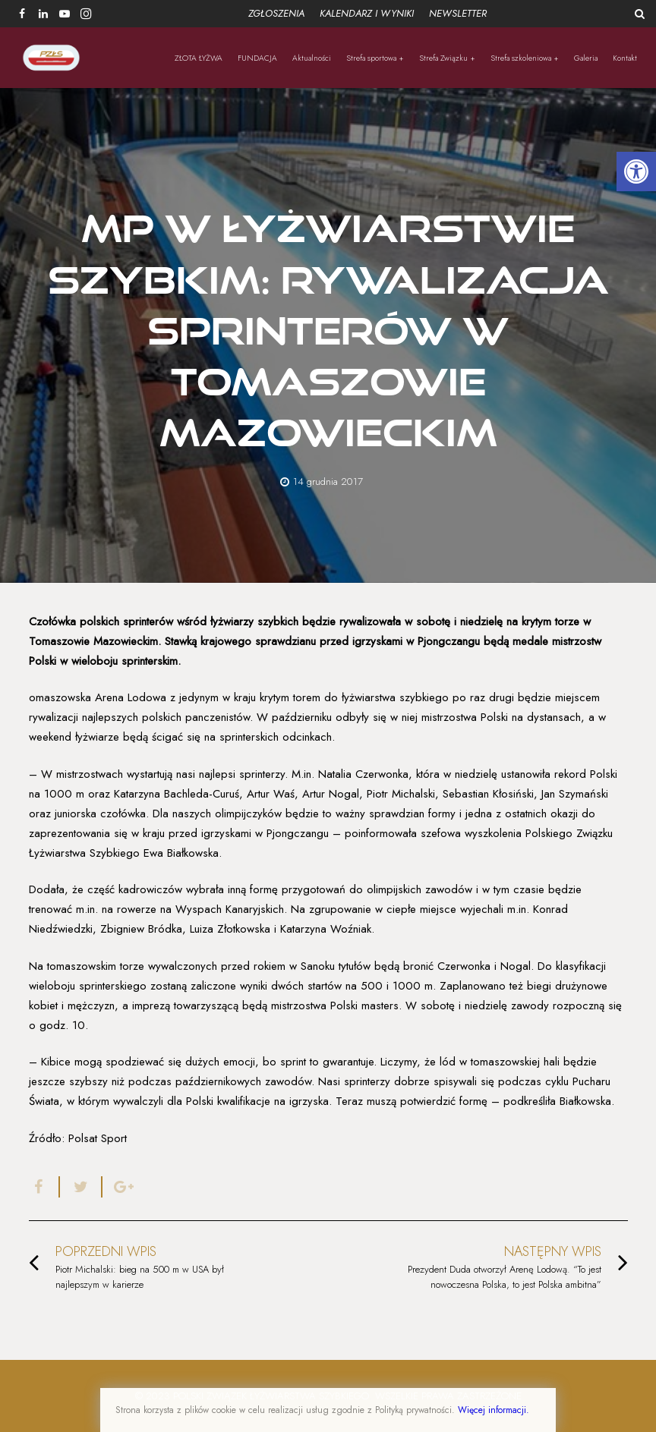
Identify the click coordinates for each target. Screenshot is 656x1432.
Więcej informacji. (493, 1410)
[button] (636, 171)
